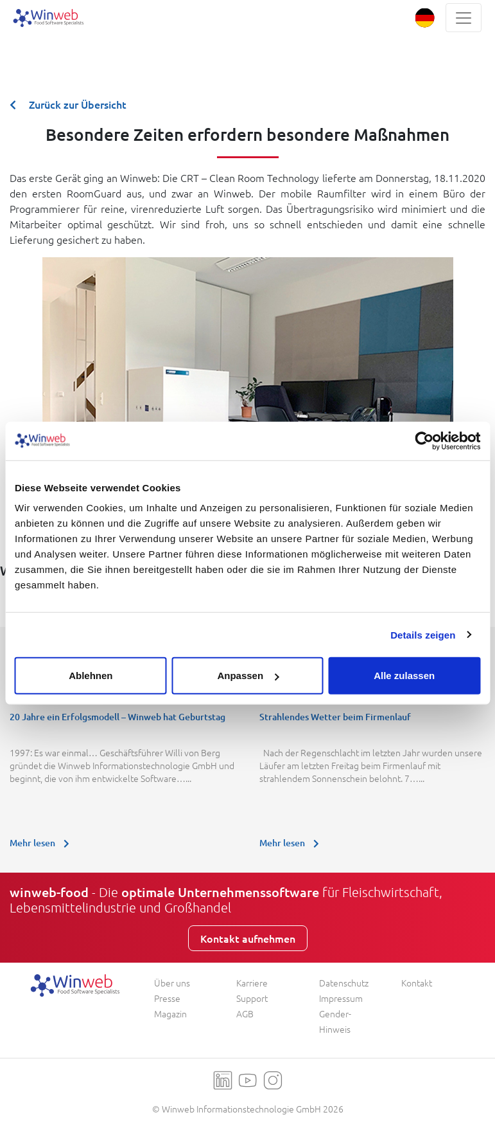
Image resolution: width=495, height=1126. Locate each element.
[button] (424, 17)
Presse (167, 998)
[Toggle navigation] (464, 17)
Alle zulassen (404, 675)
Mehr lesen (43, 843)
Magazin (170, 1013)
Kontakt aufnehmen (247, 938)
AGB (245, 1013)
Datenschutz (344, 982)
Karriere (252, 982)
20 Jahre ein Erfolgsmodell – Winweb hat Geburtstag (117, 717)
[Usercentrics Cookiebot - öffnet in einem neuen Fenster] (424, 440)
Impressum (341, 998)
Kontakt (416, 982)
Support (252, 998)
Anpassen (248, 675)
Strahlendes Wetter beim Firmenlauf (335, 717)
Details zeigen (422, 634)
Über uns (172, 982)
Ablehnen (90, 675)
